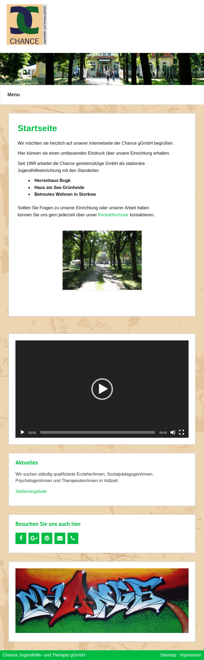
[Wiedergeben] (22, 432)
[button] (102, 389)
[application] (102, 388)
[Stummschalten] (173, 432)
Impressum (190, 655)
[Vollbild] (181, 432)
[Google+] (33, 538)
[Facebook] (20, 538)
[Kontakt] (59, 538)
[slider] (97, 432)
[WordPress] (46, 538)
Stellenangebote (31, 491)
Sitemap (168, 655)
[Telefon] (72, 538)
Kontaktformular (113, 215)
